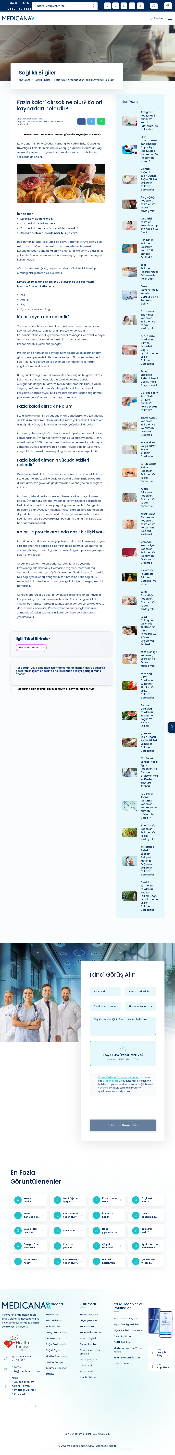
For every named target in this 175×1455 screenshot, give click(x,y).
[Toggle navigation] (166, 18)
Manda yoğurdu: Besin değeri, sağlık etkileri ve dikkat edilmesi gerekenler (148, 179)
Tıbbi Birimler (53, 1326)
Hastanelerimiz (54, 1320)
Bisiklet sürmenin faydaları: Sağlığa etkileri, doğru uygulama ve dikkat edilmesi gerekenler (149, 896)
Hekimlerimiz (53, 1338)
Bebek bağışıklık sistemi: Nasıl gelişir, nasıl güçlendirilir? (149, 378)
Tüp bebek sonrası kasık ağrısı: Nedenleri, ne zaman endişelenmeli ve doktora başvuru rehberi (149, 772)
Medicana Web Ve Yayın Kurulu (128, 1350)
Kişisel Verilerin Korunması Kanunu (118, 1077)
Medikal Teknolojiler (57, 1356)
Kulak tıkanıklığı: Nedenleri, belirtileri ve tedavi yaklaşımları (148, 600)
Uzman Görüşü (54, 1362)
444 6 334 (18, 1360)
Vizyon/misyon (88, 1320)
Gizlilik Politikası (122, 1342)
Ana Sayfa (24, 80)
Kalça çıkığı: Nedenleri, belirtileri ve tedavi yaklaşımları (148, 204)
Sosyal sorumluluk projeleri (90, 1352)
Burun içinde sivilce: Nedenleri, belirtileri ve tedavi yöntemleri (148, 472)
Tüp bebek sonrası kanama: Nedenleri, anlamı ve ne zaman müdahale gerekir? (148, 806)
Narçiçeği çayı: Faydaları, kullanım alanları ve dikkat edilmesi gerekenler (147, 685)
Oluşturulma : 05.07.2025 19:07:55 (31, 119)
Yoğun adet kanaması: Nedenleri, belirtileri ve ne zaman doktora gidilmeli (147, 524)
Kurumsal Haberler (56, 1368)
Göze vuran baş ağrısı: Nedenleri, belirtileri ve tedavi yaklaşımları (148, 319)
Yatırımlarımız (87, 1326)
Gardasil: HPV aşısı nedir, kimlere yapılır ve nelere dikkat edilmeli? (149, 401)
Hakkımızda (52, 1314)
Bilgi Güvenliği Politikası (126, 1324)
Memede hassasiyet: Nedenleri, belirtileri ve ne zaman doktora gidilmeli (148, 552)
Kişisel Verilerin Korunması (128, 1330)
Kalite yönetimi (88, 1359)
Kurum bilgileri (88, 1338)
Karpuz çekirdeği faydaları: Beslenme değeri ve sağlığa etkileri (146, 715)
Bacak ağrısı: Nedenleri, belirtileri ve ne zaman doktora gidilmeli (148, 426)
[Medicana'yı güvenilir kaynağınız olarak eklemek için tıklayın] (61, 134)
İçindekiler (25, 214)
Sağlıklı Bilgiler (42, 80)
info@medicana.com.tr (27, 1371)
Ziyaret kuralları (88, 1344)
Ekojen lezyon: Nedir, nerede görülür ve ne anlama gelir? (149, 295)
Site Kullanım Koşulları (126, 1318)
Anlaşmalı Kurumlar (57, 1332)
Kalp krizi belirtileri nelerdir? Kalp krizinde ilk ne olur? (149, 225)
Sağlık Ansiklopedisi (56, 1344)
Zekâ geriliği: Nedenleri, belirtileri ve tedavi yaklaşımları (148, 659)
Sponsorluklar (87, 1371)
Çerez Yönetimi (123, 1363)
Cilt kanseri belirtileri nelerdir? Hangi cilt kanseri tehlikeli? (147, 248)
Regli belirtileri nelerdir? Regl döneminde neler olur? (149, 271)
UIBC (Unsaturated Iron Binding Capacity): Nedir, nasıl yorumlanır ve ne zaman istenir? (149, 149)
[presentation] (122, 1109)
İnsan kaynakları (89, 1314)
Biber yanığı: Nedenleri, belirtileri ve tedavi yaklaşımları (148, 832)
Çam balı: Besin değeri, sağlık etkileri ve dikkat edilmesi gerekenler (148, 742)
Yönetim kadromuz (91, 1332)
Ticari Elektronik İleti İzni (127, 1357)
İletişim (50, 1374)
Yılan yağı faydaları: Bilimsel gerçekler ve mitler (148, 577)
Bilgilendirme (110, 1080)
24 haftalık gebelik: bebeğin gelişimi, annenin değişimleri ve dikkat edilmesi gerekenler (147, 860)
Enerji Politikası (88, 1377)
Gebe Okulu (86, 1365)
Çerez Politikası (122, 1336)
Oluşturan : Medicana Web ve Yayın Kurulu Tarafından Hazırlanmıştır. (40, 122)
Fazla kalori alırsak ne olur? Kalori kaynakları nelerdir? (84, 80)
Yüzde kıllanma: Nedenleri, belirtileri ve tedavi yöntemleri (147, 497)
